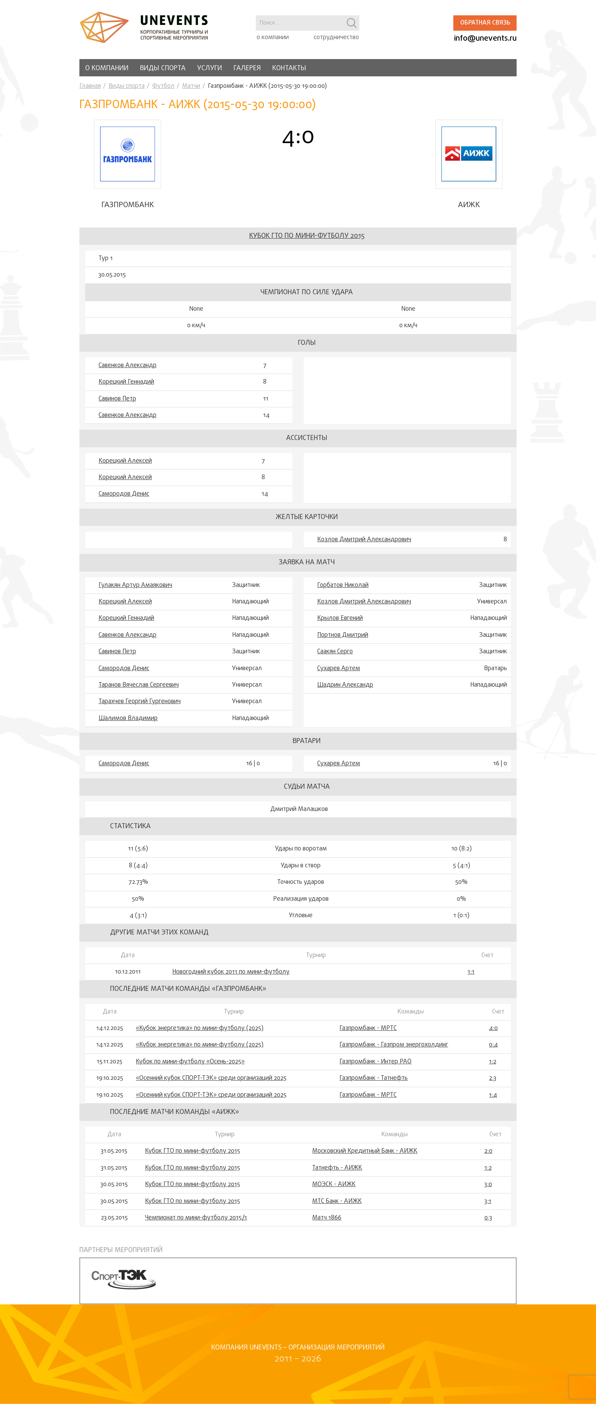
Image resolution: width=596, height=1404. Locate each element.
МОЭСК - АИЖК (334, 1184)
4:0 (493, 1028)
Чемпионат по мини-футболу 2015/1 (196, 1218)
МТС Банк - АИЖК (337, 1201)
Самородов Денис (124, 494)
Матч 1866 (326, 1218)
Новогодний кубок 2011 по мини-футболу (231, 972)
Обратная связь (485, 23)
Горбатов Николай (343, 585)
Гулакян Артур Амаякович (135, 585)
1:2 (492, 1062)
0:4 (493, 1045)
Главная (90, 86)
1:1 (471, 972)
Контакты (289, 68)
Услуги (209, 68)
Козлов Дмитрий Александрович (364, 540)
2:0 (488, 1151)
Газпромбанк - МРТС (368, 1028)
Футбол (163, 86)
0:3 (488, 1218)
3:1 (487, 1201)
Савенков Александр (127, 365)
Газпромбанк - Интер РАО (375, 1062)
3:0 (488, 1184)
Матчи (191, 86)
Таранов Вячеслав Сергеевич (139, 685)
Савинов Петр (117, 399)
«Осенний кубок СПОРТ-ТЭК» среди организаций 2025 (211, 1078)
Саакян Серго (335, 652)
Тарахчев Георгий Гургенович (140, 701)
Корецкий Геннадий (126, 382)
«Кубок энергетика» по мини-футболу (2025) (199, 1028)
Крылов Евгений (340, 618)
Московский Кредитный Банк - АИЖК (364, 1151)
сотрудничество (336, 37)
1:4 (493, 1095)
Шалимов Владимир (128, 718)
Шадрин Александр (345, 685)
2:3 (492, 1078)
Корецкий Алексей (125, 461)
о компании (273, 37)
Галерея (247, 68)
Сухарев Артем (338, 668)
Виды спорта (163, 68)
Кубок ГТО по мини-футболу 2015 (306, 236)
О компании (106, 68)
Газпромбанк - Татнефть (373, 1078)
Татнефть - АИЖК (337, 1168)
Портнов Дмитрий (342, 635)
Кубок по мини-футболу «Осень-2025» (190, 1062)
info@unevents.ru (485, 38)
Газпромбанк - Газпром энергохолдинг (393, 1045)
